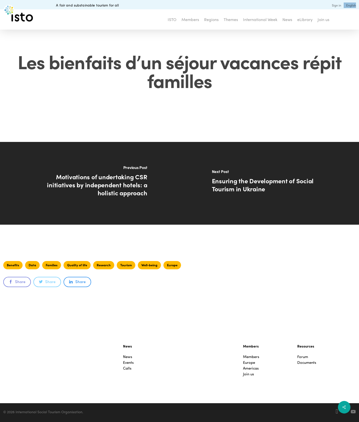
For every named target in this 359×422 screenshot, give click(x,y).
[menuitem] (351, 5)
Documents (306, 362)
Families (51, 265)
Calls (127, 368)
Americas (251, 368)
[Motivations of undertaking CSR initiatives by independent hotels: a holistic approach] (90, 183)
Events (128, 362)
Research (104, 265)
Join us (248, 374)
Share (17, 281)
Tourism (126, 265)
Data (32, 265)
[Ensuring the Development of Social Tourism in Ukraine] (269, 183)
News (127, 357)
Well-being (149, 265)
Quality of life (77, 265)
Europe (172, 265)
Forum (302, 357)
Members (251, 357)
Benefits (13, 265)
